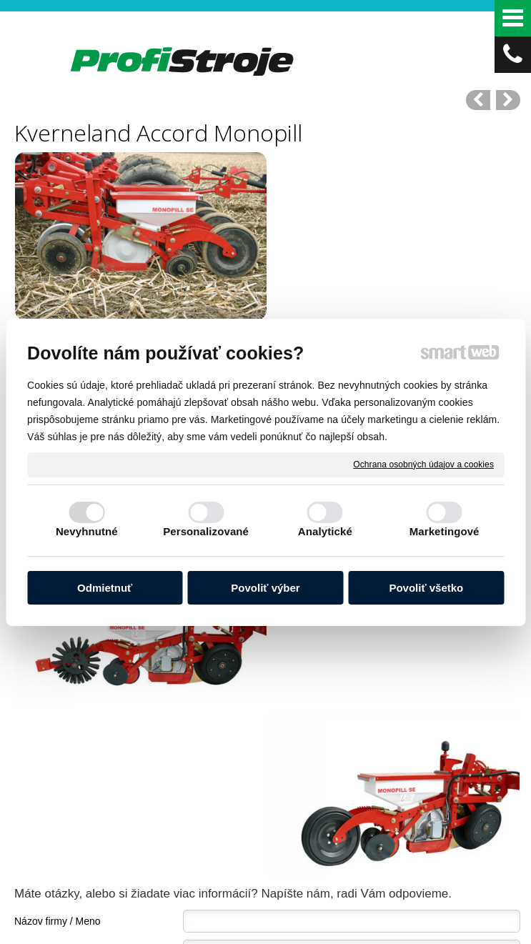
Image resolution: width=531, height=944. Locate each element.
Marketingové (445, 531)
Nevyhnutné (87, 531)
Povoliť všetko (426, 588)
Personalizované (206, 531)
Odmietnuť (104, 588)
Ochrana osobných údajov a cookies (423, 464)
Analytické (325, 531)
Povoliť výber (265, 588)
